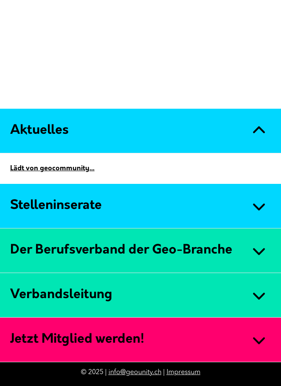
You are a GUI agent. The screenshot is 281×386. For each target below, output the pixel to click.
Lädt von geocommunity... (52, 168)
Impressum (183, 372)
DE (244, 96)
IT (271, 96)
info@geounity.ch (135, 372)
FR (259, 96)
